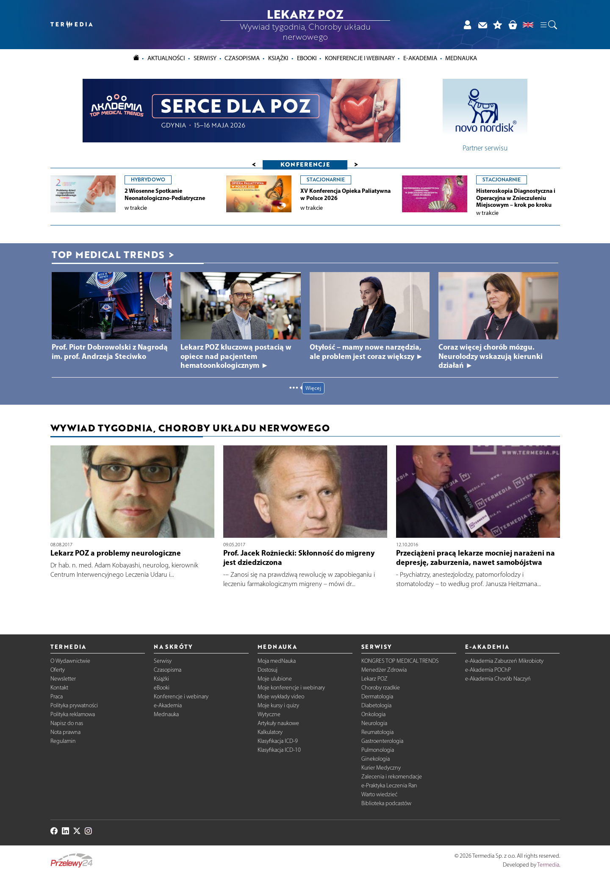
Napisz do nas (66, 723)
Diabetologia (376, 705)
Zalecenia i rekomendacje (391, 776)
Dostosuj (267, 669)
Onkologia (373, 714)
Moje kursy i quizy (278, 705)
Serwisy (163, 660)
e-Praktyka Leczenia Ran (389, 785)
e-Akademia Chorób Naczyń (498, 678)
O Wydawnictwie (70, 660)
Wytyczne (269, 714)
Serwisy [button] (205, 58)
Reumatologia (377, 732)
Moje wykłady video (281, 696)
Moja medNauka (277, 660)
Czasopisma (167, 669)
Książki (278, 58)
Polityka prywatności (74, 705)
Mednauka (166, 714)
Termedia (548, 864)
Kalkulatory (270, 732)
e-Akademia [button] (420, 58)
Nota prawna (65, 732)
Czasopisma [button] (242, 58)
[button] (548, 24)
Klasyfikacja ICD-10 (279, 749)
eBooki (307, 58)
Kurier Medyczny (381, 767)
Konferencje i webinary (181, 696)
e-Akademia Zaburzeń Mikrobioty (504, 660)
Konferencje (305, 164)
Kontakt (59, 687)
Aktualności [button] (166, 58)
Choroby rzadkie (380, 687)
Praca (56, 696)
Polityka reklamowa (72, 714)
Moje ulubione (275, 678)
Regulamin (63, 741)
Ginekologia (375, 758)
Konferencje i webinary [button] (360, 58)
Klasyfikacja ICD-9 (278, 741)
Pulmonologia (377, 749)
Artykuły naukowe (278, 723)
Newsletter (63, 678)
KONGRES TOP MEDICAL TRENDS (400, 660)
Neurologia (374, 723)
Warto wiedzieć (379, 794)
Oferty (57, 669)
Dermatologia (377, 696)
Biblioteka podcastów (386, 803)
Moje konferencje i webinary (291, 687)
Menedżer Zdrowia (384, 669)
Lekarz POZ (374, 678)
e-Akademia (168, 705)
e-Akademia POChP (488, 669)
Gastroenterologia (382, 741)
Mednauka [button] (461, 58)
